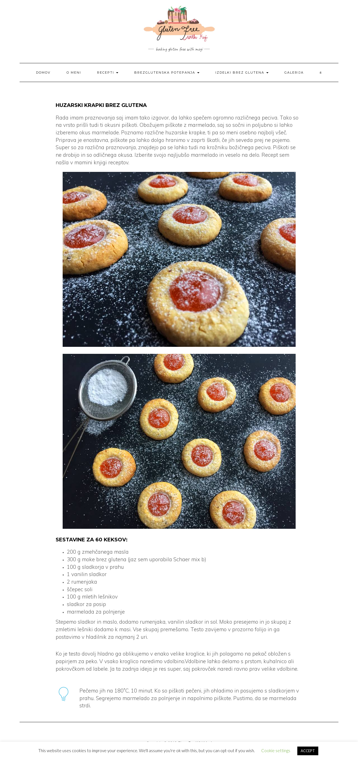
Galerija (294, 72)
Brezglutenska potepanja (166, 72)
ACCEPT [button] (308, 751)
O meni (74, 72)
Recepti (107, 72)
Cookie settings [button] (275, 750)
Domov (43, 72)
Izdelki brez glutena (241, 72)
